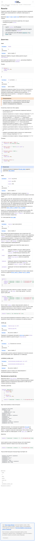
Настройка (20, 4)
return (3, 476)
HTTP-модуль (3, 5)
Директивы (3, 470)
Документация (7, 4)
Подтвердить (5, 537)
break (3, 472)
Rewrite (8, 5)
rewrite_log (4, 480)
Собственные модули (27, 4)
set (2, 482)
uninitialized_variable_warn (7, 483)
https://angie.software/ (9, 525)
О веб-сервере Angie (14, 4)
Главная (2, 4)
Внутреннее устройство (6, 485)
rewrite (3, 478)
